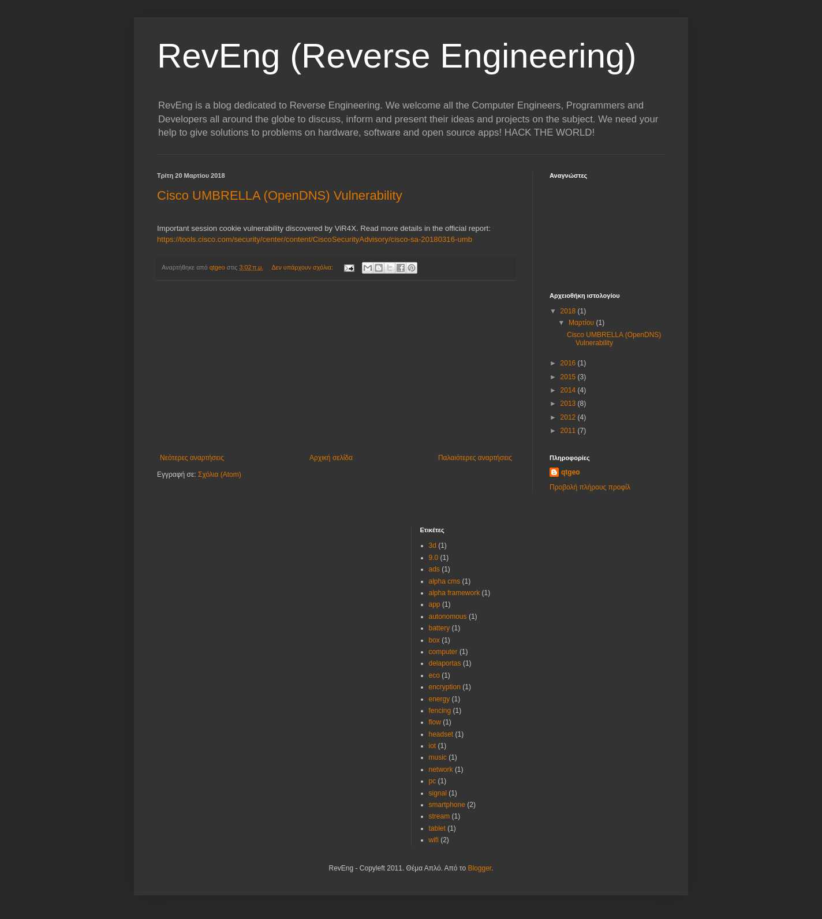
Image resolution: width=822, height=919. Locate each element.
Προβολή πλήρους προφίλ (590, 487)
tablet (437, 828)
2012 (569, 417)
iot (432, 746)
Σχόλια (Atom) (219, 474)
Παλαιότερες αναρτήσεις (475, 458)
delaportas (445, 663)
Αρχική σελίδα (331, 458)
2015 (569, 377)
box (434, 640)
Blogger (479, 868)
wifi (434, 840)
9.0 (434, 558)
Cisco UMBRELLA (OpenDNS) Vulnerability (279, 195)
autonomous (448, 616)
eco (434, 675)
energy (439, 699)
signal (438, 793)
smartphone (447, 805)
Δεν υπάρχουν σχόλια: (303, 267)
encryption (445, 687)
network (441, 769)
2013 (569, 403)
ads (434, 569)
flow (435, 722)
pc (432, 781)
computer (443, 652)
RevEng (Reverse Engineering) (396, 55)
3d (432, 545)
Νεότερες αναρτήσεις (192, 458)
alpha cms (445, 581)
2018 (569, 311)
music (438, 757)
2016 (569, 363)
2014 (569, 390)
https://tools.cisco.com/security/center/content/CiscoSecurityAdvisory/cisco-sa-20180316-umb (314, 239)
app (434, 604)
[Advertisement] (336, 367)
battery (439, 628)
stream (439, 816)
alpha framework (454, 593)
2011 (569, 431)
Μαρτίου (582, 323)
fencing (440, 711)
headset (441, 734)
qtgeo (570, 472)
